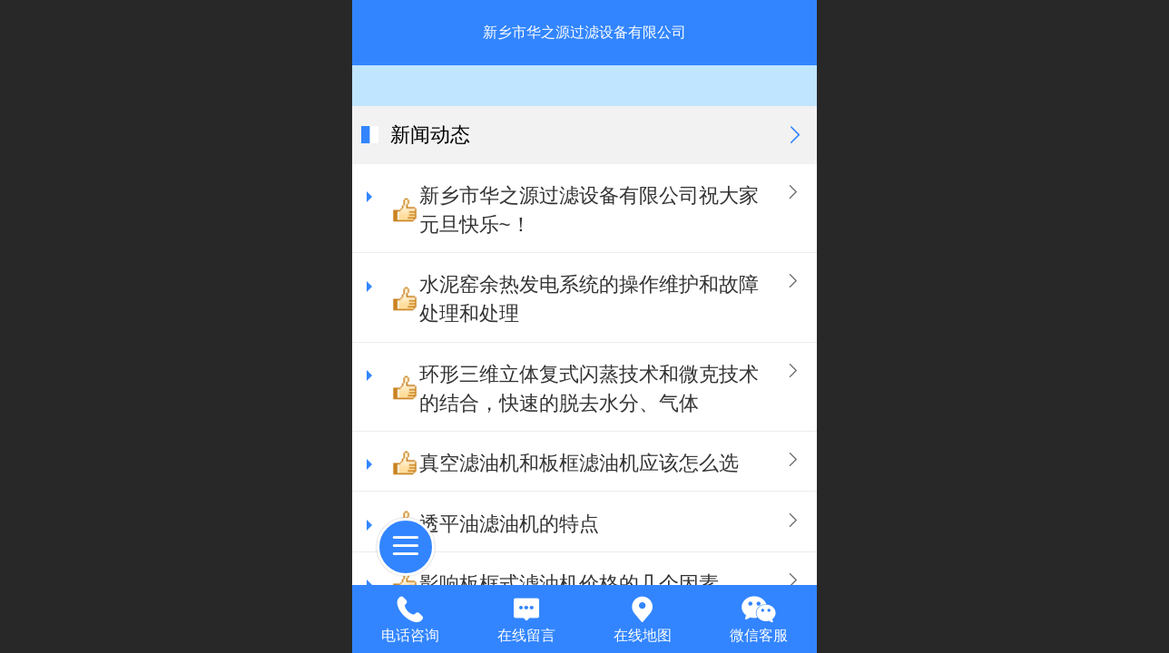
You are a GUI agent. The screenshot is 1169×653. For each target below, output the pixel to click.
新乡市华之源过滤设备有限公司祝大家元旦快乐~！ (589, 210)
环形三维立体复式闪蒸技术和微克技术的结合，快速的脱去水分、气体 (589, 388)
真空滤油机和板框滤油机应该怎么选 (579, 463)
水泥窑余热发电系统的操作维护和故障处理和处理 (589, 299)
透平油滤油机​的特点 (509, 523)
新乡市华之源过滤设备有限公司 (584, 32)
